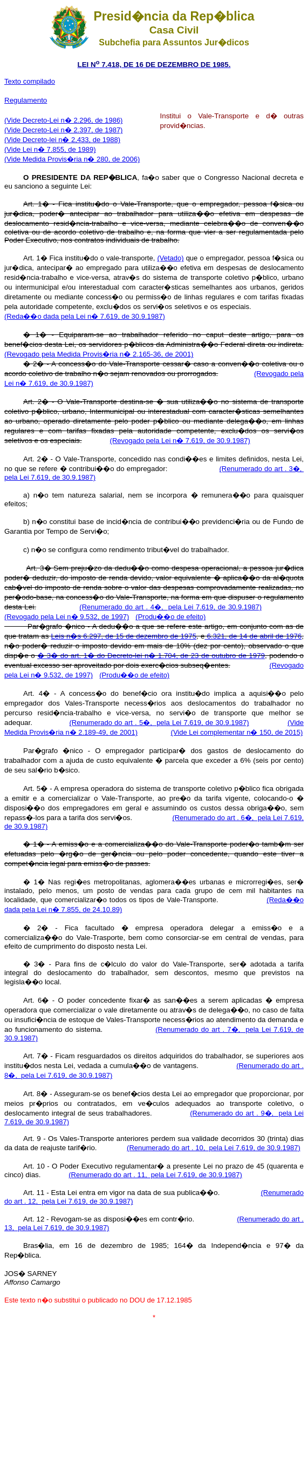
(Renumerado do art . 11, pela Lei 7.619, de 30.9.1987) (155, 1175)
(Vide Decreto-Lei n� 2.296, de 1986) (63, 120)
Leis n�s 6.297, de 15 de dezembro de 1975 (123, 636)
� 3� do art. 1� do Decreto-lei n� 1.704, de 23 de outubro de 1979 (151, 656)
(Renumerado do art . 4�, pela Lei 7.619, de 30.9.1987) (170, 607)
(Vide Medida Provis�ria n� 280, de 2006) (72, 159)
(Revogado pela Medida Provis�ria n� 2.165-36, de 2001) (99, 354)
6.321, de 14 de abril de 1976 (253, 636)
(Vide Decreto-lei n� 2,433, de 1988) (62, 140)
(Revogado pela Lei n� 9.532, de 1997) (66, 617)
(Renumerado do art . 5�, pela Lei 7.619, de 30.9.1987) (159, 723)
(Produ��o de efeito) (170, 617)
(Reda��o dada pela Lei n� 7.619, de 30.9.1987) (84, 316)
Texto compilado (29, 81)
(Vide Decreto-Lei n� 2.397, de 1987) (63, 130)
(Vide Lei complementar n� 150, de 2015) (237, 732)
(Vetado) (170, 258)
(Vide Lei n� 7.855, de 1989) (50, 149)
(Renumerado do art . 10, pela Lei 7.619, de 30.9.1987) (213, 1148)
